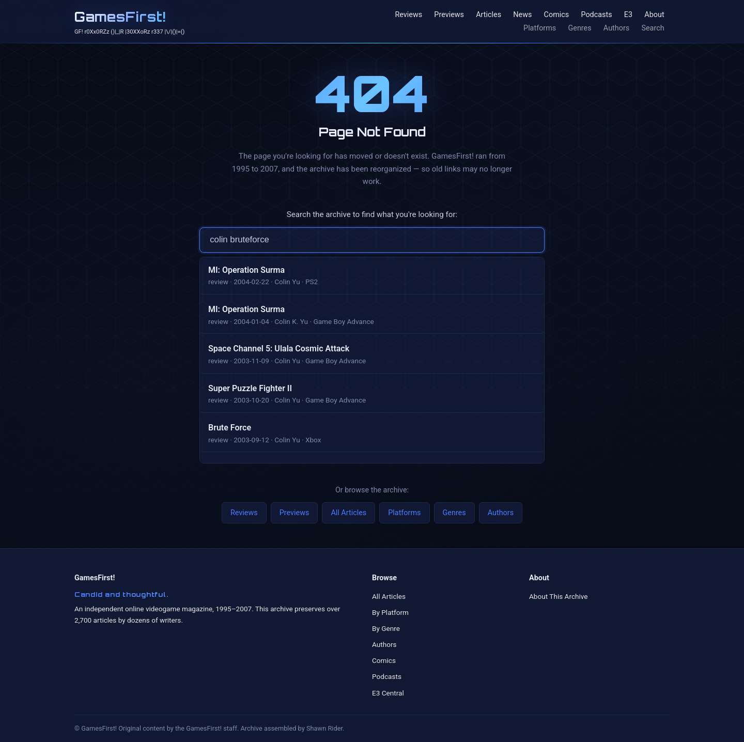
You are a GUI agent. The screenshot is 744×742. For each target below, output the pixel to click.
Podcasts (596, 15)
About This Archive (558, 596)
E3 (628, 15)
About (654, 15)
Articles (488, 15)
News (522, 15)
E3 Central (388, 693)
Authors (616, 28)
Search (652, 28)
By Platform (390, 612)
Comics (556, 15)
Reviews (408, 15)
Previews (449, 15)
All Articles (348, 512)
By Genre (386, 628)
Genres (579, 28)
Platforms (539, 28)
